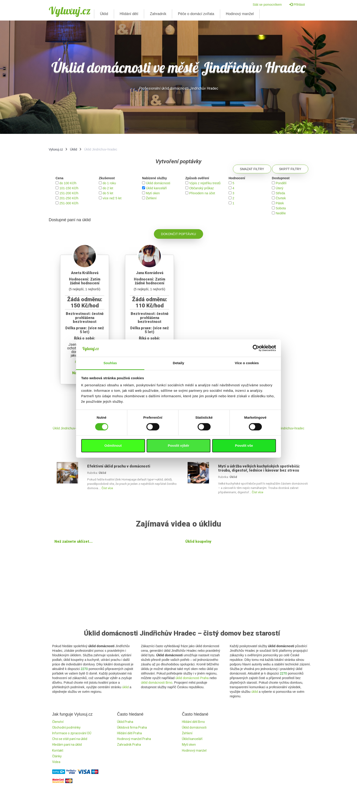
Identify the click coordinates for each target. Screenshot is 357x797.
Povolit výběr (178, 446)
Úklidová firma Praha (132, 727)
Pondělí (281, 183)
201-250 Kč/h (68, 198)
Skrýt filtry (290, 169)
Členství (58, 722)
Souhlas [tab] (110, 363)
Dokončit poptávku (178, 234)
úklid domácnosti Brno (156, 682)
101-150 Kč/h (68, 188)
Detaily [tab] (178, 363)
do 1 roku (109, 183)
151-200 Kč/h (68, 193)
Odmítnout (113, 446)
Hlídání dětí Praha (129, 733)
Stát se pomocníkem (267, 4)
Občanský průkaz (201, 188)
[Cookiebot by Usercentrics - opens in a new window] (256, 348)
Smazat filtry (252, 169)
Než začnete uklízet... (73, 541)
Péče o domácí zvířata (196, 14)
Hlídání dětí (129, 14)
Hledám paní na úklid (67, 744)
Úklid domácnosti (158, 183)
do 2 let (108, 188)
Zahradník (158, 14)
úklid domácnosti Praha (192, 678)
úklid (125, 687)
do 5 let (108, 193)
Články (57, 756)
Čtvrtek (281, 198)
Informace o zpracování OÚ (71, 733)
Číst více (107, 488)
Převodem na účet (202, 193)
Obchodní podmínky (66, 727)
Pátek (280, 203)
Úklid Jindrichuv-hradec (69, 428)
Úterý (279, 188)
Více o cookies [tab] (247, 363)
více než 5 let (112, 198)
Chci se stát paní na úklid (69, 739)
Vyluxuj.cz (70, 10)
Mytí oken (153, 193)
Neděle (281, 213)
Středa (280, 193)
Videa (56, 762)
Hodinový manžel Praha (134, 739)
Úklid (104, 14)
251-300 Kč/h (68, 203)
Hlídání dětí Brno (193, 722)
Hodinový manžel (240, 14)
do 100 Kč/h (67, 183)
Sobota (281, 208)
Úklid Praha (125, 722)
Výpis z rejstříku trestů (205, 183)
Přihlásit (297, 4)
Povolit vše (244, 446)
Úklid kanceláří (156, 188)
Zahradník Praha (129, 744)
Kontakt (57, 750)
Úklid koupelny (198, 541)
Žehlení (151, 198)
